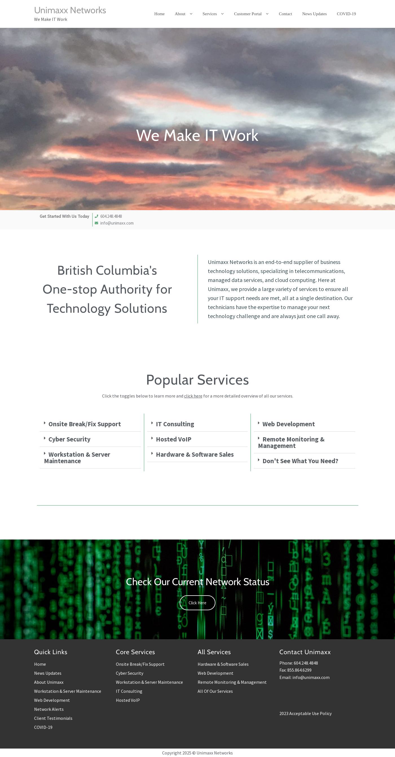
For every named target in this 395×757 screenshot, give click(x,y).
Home (40, 664)
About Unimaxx (48, 682)
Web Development (288, 424)
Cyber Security (69, 439)
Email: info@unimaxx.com (304, 677)
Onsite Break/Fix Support (84, 424)
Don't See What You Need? (300, 461)
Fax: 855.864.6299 (295, 670)
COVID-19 (43, 727)
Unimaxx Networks (70, 10)
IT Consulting (175, 424)
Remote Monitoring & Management (291, 442)
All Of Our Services (215, 691)
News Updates (47, 673)
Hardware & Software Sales (195, 454)
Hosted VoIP (173, 439)
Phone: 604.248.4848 (298, 663)
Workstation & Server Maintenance (77, 457)
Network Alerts (49, 709)
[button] (90, 424)
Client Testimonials (53, 718)
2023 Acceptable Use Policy (305, 713)
